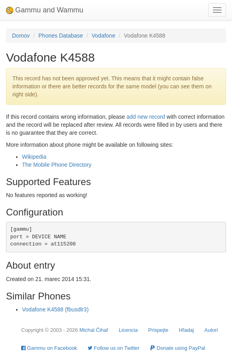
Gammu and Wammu (44, 10)
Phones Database (60, 35)
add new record (145, 117)
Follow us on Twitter (114, 348)
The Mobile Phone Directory (57, 165)
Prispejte (158, 330)
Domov (21, 35)
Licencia (128, 330)
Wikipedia (34, 157)
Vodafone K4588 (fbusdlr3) (55, 309)
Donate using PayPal (177, 348)
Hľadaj (186, 330)
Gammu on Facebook (49, 348)
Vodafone (103, 35)
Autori (211, 330)
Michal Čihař (93, 330)
